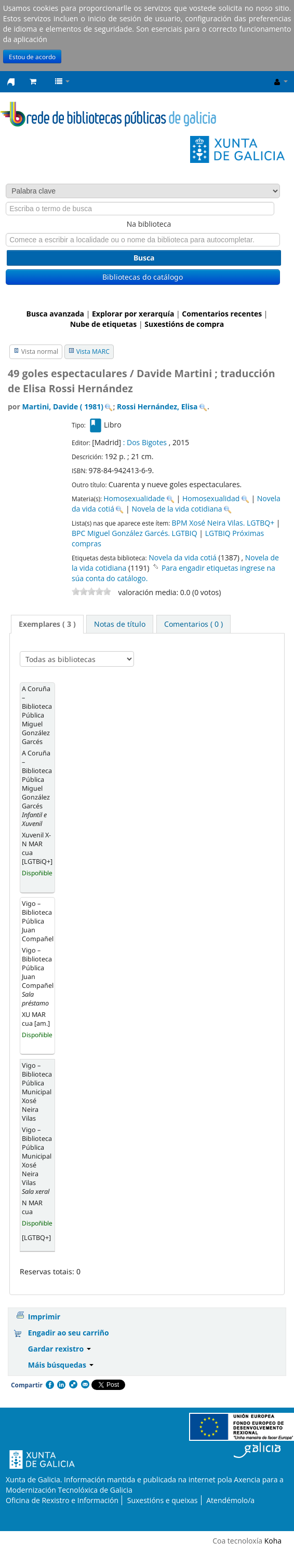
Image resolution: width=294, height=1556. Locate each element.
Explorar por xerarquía (133, 314)
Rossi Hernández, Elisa (157, 406)
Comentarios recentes (222, 314)
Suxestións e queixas (162, 1500)
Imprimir (44, 1316)
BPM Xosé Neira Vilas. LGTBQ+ (222, 523)
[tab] (47, 624)
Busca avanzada (55, 314)
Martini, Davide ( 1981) (62, 406)
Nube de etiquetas (103, 324)
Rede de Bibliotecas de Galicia (11, 82)
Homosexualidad (210, 498)
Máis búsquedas (60, 1365)
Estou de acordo (32, 56)
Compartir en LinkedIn (61, 1385)
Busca (143, 258)
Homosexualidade (134, 498)
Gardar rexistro (59, 1349)
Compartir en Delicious (73, 1385)
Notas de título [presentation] (119, 624)
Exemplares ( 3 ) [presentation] (47, 624)
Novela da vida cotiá (183, 557)
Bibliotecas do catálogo (142, 277)
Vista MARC (93, 351)
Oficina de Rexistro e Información (62, 1500)
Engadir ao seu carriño (68, 1333)
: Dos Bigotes (145, 442)
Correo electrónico (84, 1385)
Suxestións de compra (184, 324)
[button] (33, 81)
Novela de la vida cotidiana (176, 509)
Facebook (49, 1385)
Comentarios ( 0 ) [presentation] (193, 624)
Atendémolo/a (230, 1500)
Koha (273, 1541)
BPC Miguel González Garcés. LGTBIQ (134, 533)
